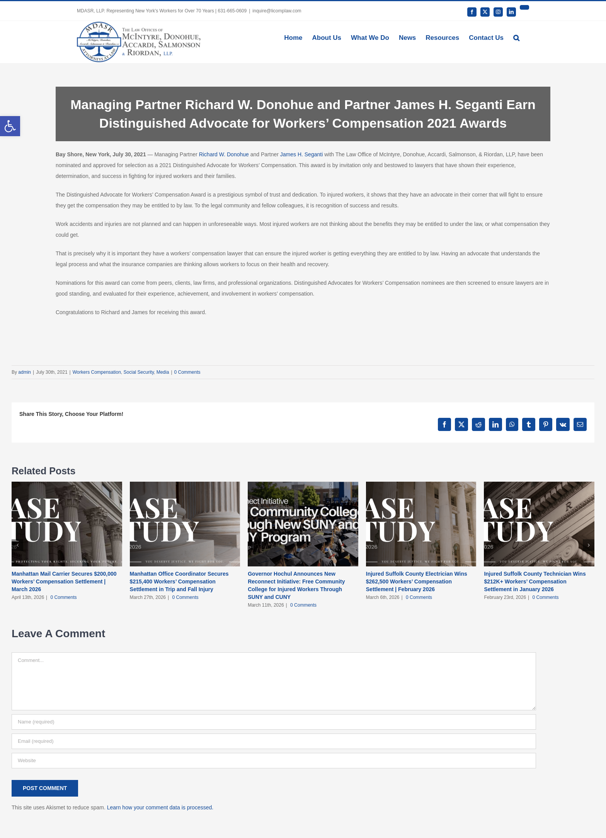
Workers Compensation (97, 372)
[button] (516, 37)
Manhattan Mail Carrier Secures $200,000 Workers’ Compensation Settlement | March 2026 (64, 581)
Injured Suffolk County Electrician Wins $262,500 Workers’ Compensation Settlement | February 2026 (416, 581)
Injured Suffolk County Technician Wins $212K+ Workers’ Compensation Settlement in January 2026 (535, 581)
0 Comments (187, 372)
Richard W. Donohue (224, 154)
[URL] (274, 760)
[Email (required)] (274, 741)
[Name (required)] (274, 722)
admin (24, 372)
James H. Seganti (301, 154)
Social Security (139, 372)
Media (163, 372)
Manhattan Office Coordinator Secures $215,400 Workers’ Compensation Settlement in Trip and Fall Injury (179, 581)
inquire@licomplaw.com (276, 11)
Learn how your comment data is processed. (160, 807)
